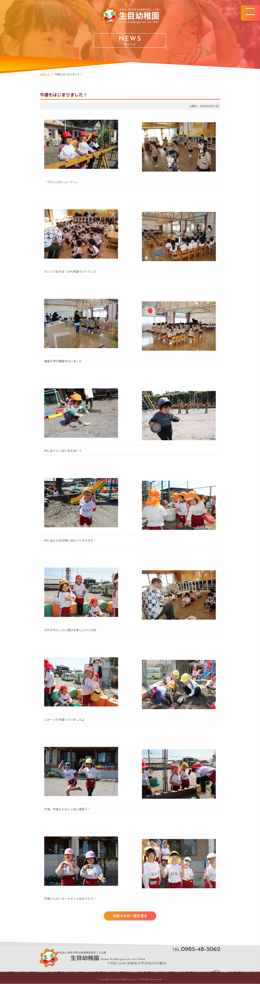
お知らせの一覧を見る (130, 916)
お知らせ (45, 74)
